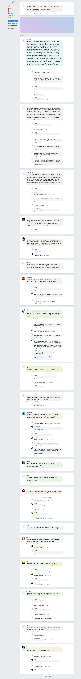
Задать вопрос (13, 21)
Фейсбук (10, 13)
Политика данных (13, 676)
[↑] (37, 13)
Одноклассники (12, 17)
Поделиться (42, 13)
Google (10, 10)
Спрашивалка (11, 28)
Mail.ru (10, 8)
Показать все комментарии (47, 69)
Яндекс (10, 11)
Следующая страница (47, 676)
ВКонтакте (11, 15)
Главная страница (12, 23)
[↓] (40, 13)
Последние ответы (12, 25)
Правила (11, 675)
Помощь (14, 675)
